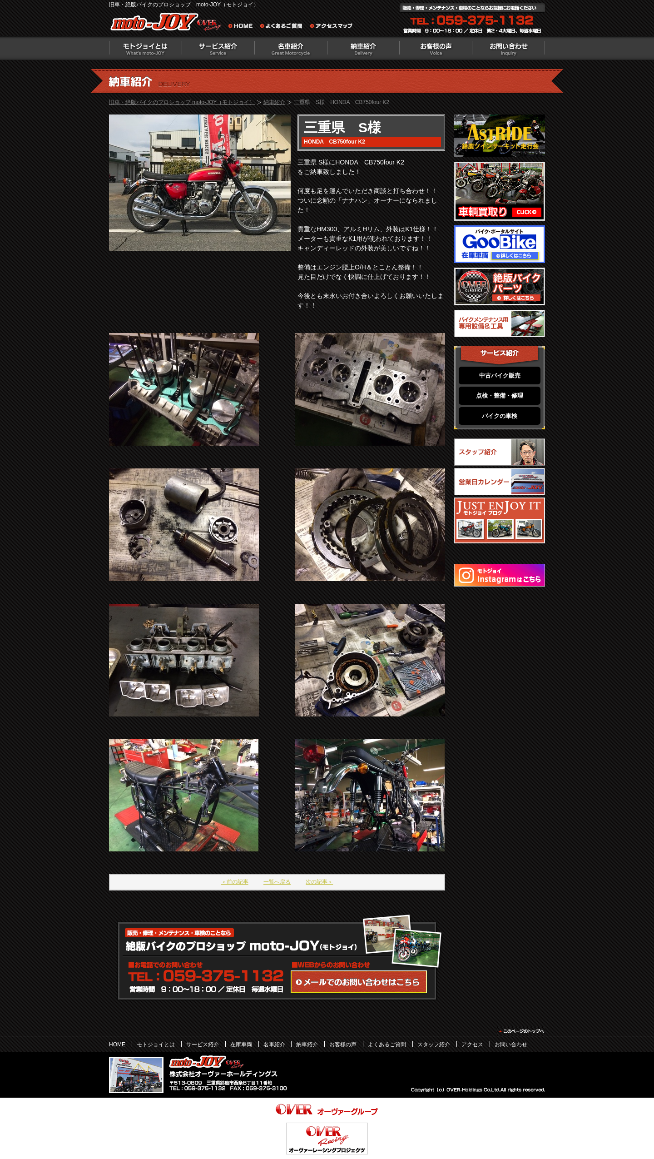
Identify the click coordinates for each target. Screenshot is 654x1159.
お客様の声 (436, 48)
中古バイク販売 (499, 375)
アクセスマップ (331, 27)
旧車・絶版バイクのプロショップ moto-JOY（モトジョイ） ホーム (243, 27)
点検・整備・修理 (499, 395)
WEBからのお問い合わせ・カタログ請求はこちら (359, 981)
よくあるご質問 (284, 27)
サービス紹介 (218, 48)
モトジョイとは (145, 48)
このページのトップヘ (521, 1031)
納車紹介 (363, 48)
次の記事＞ (319, 882)
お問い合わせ (508, 48)
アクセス (472, 1044)
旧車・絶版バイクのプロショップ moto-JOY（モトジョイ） (182, 102)
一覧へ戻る (277, 882)
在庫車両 (241, 1044)
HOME (117, 1044)
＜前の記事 (234, 882)
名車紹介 (290, 48)
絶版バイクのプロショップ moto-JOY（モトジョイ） (168, 23)
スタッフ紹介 (433, 1044)
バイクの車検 (499, 416)
